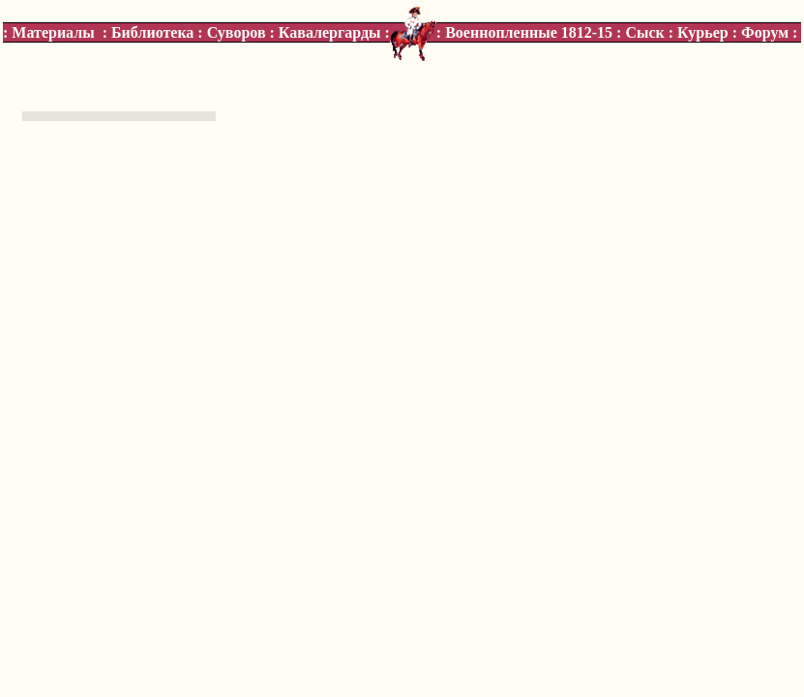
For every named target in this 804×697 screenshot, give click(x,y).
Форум (765, 32)
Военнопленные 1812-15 (528, 32)
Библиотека (152, 32)
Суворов (236, 32)
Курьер (703, 32)
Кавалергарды (330, 32)
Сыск (644, 32)
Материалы (53, 32)
